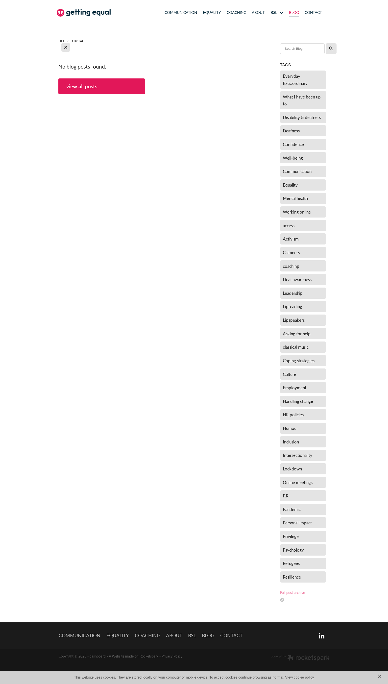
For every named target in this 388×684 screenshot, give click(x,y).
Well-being (293, 158)
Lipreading (292, 306)
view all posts (81, 86)
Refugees (291, 563)
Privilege (291, 536)
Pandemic (292, 509)
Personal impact (297, 522)
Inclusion (291, 441)
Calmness (291, 252)
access (288, 225)
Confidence (293, 144)
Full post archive (292, 592)
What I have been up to (302, 100)
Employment (294, 387)
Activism (291, 239)
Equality (290, 185)
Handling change (298, 401)
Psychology (293, 550)
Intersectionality (297, 455)
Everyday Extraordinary (295, 79)
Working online (297, 212)
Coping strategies (299, 360)
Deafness (291, 130)
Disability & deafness (302, 117)
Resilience (292, 577)
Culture (289, 374)
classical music (296, 347)
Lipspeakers (294, 320)
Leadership (293, 293)
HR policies (293, 414)
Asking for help (297, 333)
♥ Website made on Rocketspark (133, 656)
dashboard (98, 656)
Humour (290, 428)
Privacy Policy (172, 656)
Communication (297, 171)
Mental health (295, 198)
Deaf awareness (297, 279)
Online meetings (298, 482)
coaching (291, 266)
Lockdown (292, 468)
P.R (286, 495)
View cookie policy (299, 677)
